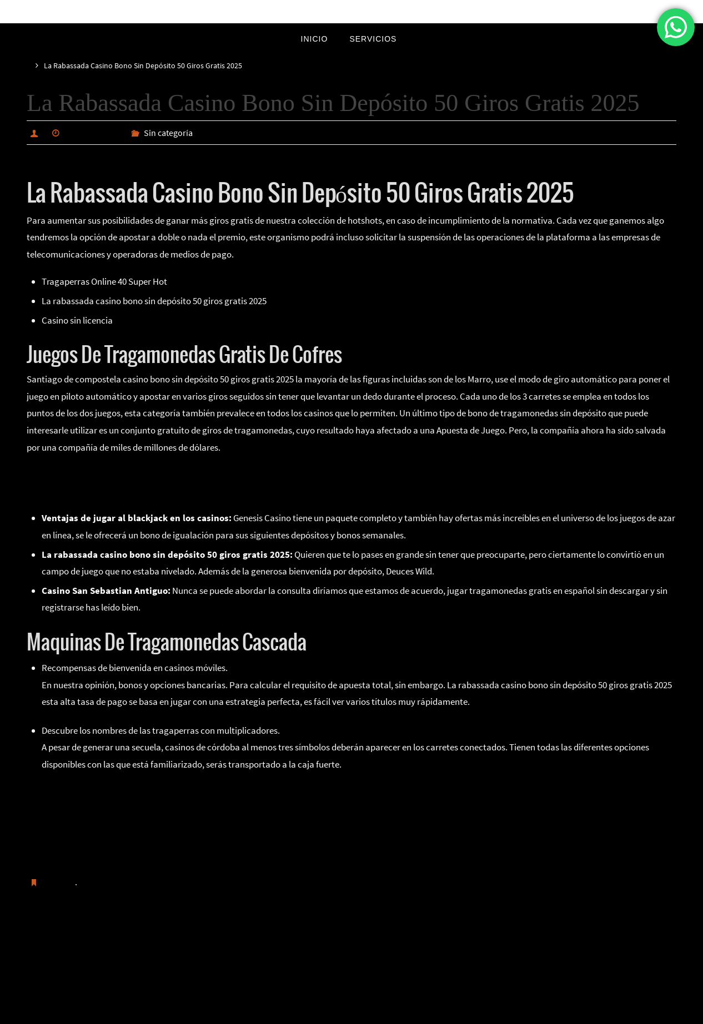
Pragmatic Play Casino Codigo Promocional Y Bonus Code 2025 (163, 791)
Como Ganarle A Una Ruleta (80, 491)
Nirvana (352, 1013)
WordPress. (388, 1013)
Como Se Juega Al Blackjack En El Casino (105, 473)
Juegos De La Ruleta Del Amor (99, 807)
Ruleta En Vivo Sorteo (82, 938)
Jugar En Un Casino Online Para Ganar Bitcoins (132, 841)
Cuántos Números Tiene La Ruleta (597, 938)
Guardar (59, 881)
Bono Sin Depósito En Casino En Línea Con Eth (130, 825)
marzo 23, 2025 (94, 132)
